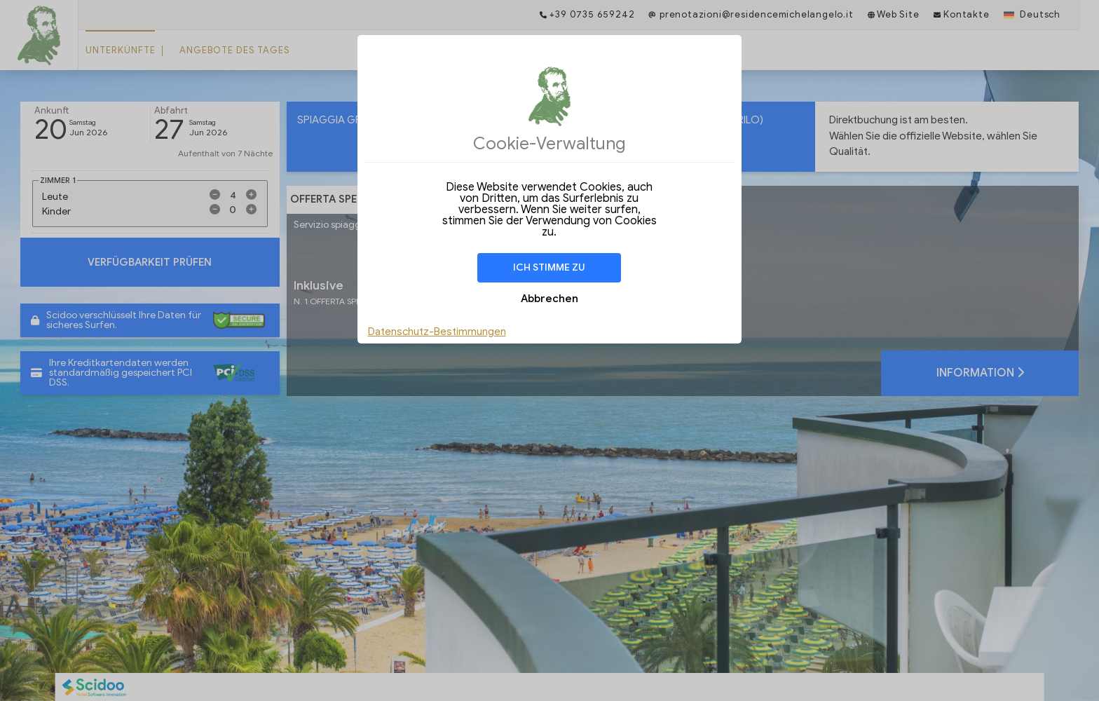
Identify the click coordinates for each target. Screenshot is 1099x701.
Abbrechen (549, 298)
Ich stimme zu (549, 267)
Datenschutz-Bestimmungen (437, 331)
